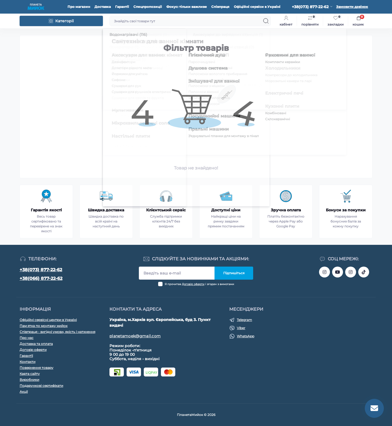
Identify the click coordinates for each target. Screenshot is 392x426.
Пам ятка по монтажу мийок (44, 326)
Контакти (27, 362)
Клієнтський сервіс (166, 210)
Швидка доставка (106, 210)
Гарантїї (26, 356)
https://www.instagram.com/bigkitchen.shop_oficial (324, 272)
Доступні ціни (225, 210)
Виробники (29, 380)
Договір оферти (193, 284)
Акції (24, 392)
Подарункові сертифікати (41, 386)
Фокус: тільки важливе (186, 7)
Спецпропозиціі (147, 7)
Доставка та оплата (36, 344)
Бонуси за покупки (346, 210)
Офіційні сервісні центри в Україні (48, 320)
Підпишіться (233, 273)
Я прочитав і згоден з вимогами (199, 284)
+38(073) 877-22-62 (41, 269)
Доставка (102, 7)
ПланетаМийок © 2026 (196, 415)
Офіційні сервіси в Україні (257, 7)
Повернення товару (36, 368)
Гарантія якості (46, 210)
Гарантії (122, 7)
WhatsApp (245, 336)
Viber (241, 328)
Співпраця (220, 7)
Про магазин (79, 7)
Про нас (26, 338)
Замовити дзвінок (352, 7)
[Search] (266, 21)
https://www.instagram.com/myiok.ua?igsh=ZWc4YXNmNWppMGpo (351, 272)
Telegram (244, 320)
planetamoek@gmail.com (135, 336)
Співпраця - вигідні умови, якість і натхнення (57, 332)
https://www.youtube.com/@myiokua (337, 272)
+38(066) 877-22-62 (41, 278)
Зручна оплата (286, 210)
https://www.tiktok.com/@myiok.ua (364, 272)
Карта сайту (30, 374)
